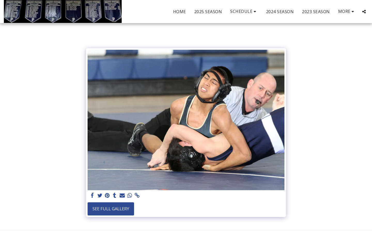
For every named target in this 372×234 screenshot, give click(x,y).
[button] (244, 11)
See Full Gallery (110, 209)
